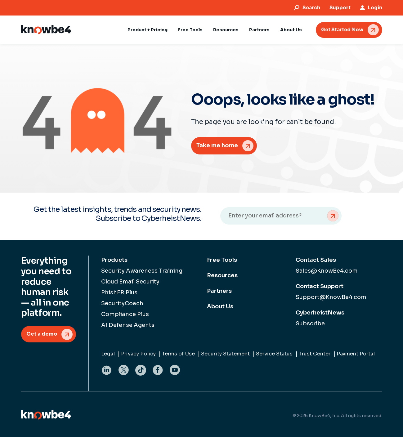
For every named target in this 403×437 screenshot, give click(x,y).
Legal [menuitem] (108, 353)
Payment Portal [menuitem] (356, 353)
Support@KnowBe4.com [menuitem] (331, 297)
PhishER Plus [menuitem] (119, 292)
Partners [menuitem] (219, 291)
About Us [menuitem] (220, 306)
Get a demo (41, 334)
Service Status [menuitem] (274, 353)
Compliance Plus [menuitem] (125, 314)
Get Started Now (342, 30)
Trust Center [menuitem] (314, 353)
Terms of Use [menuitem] (178, 353)
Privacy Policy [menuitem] (138, 353)
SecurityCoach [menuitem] (122, 303)
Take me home (217, 145)
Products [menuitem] (114, 259)
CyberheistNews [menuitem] (320, 312)
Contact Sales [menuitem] (316, 259)
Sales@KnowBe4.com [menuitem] (327, 270)
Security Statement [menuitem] (225, 353)
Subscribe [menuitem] (310, 323)
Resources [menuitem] (222, 275)
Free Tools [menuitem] (222, 259)
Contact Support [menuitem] (319, 286)
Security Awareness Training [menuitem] (141, 270)
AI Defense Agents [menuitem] (127, 325)
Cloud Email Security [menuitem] (130, 281)
